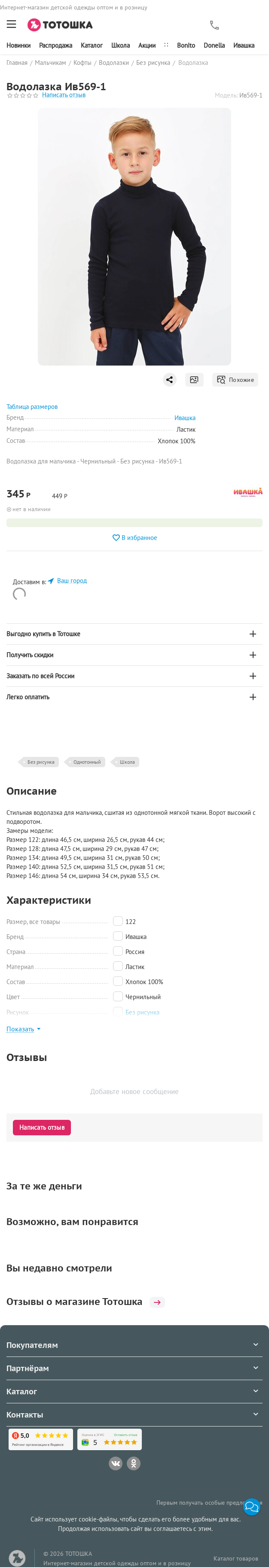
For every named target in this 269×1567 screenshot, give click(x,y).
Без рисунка (41, 762)
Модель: (226, 95)
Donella (214, 45)
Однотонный (87, 762)
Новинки (18, 45)
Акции (147, 45)
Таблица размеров (32, 406)
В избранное (134, 538)
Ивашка (243, 45)
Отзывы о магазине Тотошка (85, 1302)
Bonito (186, 45)
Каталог (92, 45)
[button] (251, 1506)
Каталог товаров (236, 1558)
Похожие (235, 380)
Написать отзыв (64, 95)
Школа (120, 45)
